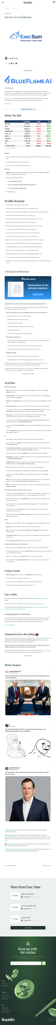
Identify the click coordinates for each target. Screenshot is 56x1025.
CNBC (24, 174)
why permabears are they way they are (34, 603)
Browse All (28, 927)
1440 (25, 618)
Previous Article (10, 865)
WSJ (36, 208)
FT (34, 215)
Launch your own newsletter (14, 849)
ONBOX (52, 1020)
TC (40, 254)
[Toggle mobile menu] (3, 2)
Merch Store (10, 830)
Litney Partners (46, 638)
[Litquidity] (28, 2)
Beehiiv (29, 851)
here (14, 191)
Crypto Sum (5, 985)
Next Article (47, 865)
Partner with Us (6, 997)
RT (36, 222)
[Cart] (53, 2)
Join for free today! (10, 625)
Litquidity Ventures (11, 835)
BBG (27, 205)
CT (30, 578)
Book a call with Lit (11, 844)
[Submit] (44, 963)
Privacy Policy (5, 1012)
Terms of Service (6, 1010)
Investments (5, 995)
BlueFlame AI (16, 100)
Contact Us (5, 1008)
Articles (7, 8)
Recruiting (4, 999)
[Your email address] (25, 963)
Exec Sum (15, 8)
